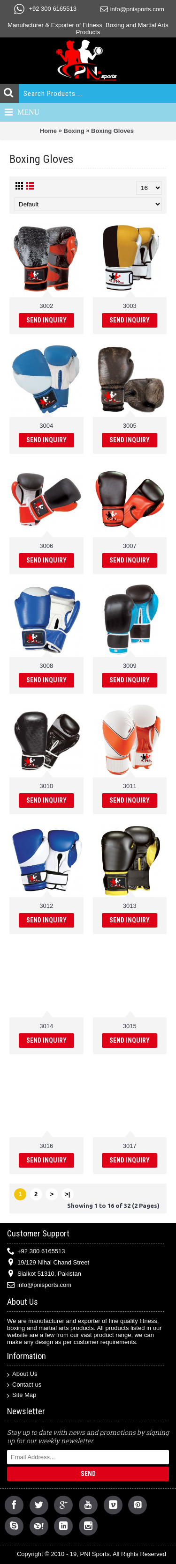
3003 (130, 305)
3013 (130, 905)
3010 (46, 785)
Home (48, 130)
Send (88, 1473)
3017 (130, 1145)
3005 (130, 425)
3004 (46, 425)
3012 (46, 905)
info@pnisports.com (39, 1285)
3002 (46, 305)
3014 (46, 1026)
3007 (130, 545)
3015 (130, 1026)
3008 (46, 665)
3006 (46, 545)
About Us (22, 1374)
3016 (46, 1145)
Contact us (24, 1385)
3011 (130, 785)
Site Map (21, 1395)
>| (67, 1194)
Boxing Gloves (112, 130)
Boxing (74, 130)
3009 (130, 665)
